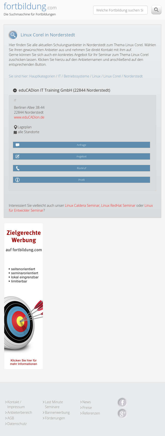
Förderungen (55, 418)
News (86, 402)
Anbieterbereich (19, 412)
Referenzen (91, 413)
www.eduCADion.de (29, 117)
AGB (10, 418)
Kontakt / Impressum (16, 402)
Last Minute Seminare (54, 402)
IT (59, 76)
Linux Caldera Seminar (82, 205)
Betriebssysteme (76, 76)
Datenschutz (17, 423)
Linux (96, 76)
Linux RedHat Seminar (118, 205)
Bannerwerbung (57, 412)
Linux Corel (112, 76)
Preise (87, 407)
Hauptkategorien (42, 76)
